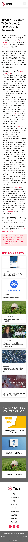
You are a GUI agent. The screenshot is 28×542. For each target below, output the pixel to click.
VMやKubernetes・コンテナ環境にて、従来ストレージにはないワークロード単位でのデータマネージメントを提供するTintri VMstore (13, 240)
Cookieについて (16, 536)
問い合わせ (14, 522)
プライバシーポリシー (5, 536)
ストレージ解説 (14, 511)
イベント (14, 504)
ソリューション (14, 497)
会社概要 (14, 515)
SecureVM (6, 47)
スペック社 (15, 113)
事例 (14, 501)
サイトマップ (14, 540)
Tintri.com (14, 518)
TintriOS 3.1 (6, 45)
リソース (14, 508)
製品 (14, 494)
